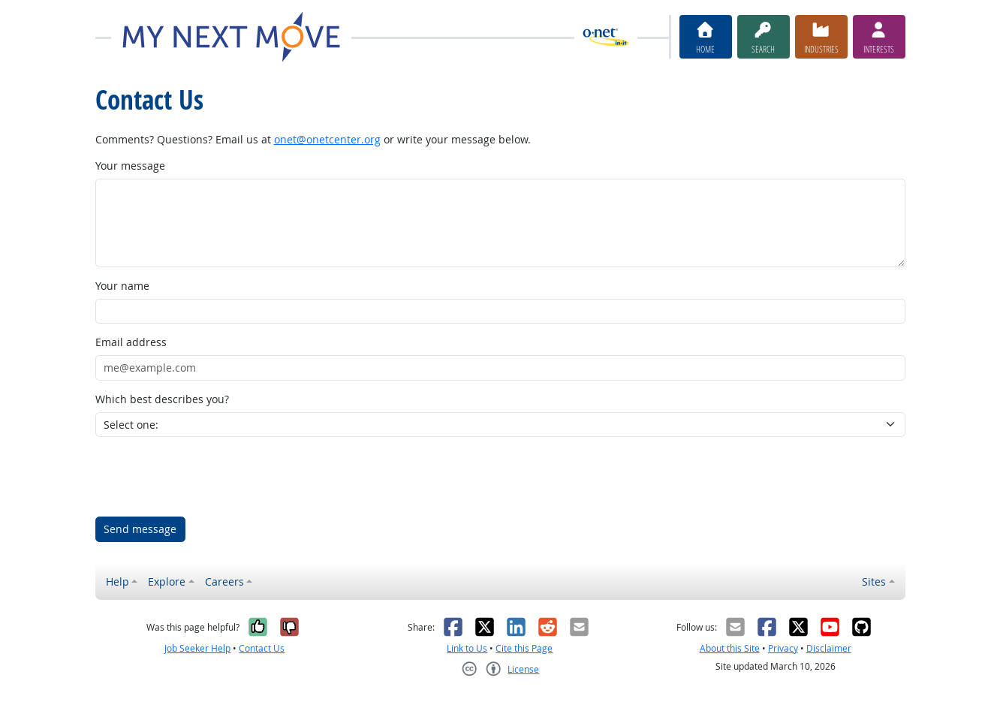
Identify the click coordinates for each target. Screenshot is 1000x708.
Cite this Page (524, 648)
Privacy (783, 648)
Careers (224, 581)
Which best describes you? (162, 399)
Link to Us (467, 648)
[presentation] (209, 476)
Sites (874, 581)
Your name (122, 286)
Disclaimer (828, 648)
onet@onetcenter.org (327, 139)
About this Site (730, 648)
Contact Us (262, 648)
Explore (166, 581)
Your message (130, 165)
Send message (140, 529)
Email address (131, 342)
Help (117, 581)
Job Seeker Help (197, 648)
